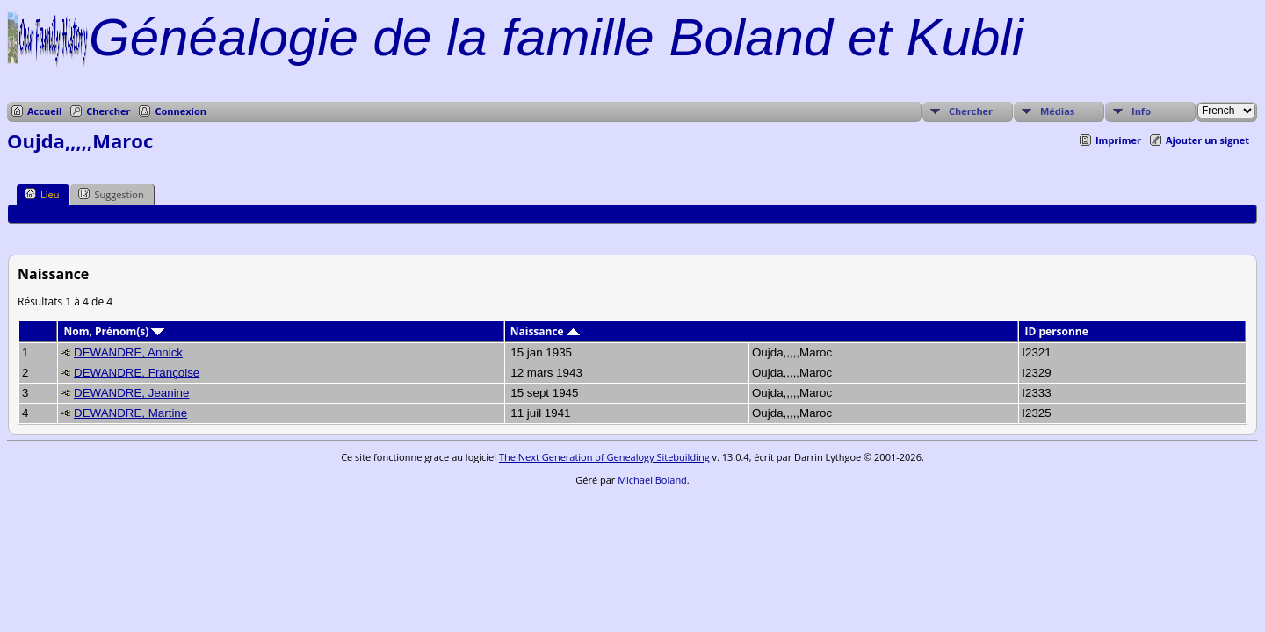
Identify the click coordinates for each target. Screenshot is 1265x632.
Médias (1057, 111)
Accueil (44, 111)
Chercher (108, 111)
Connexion (180, 111)
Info (1141, 111)
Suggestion (110, 194)
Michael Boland (652, 479)
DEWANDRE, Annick (128, 352)
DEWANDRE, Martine (130, 413)
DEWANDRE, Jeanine (131, 392)
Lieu (42, 194)
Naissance (545, 331)
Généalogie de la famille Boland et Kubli (556, 37)
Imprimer (1118, 140)
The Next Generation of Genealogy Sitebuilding (604, 456)
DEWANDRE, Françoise (136, 372)
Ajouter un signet (1207, 140)
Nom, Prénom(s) (114, 331)
